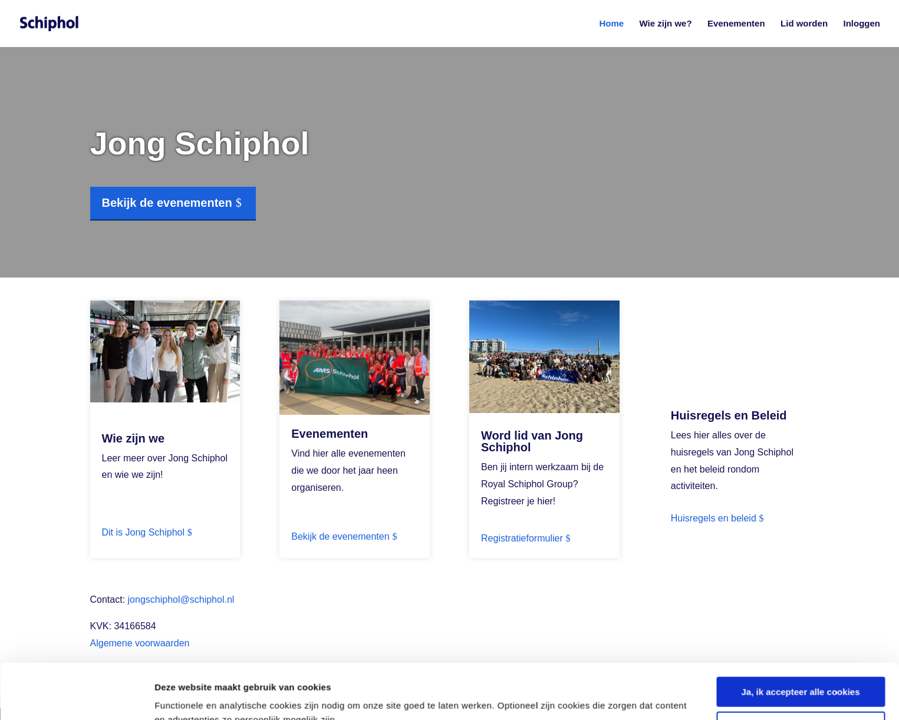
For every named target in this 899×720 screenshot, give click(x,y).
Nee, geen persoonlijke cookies (800, 671)
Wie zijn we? (666, 23)
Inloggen (862, 23)
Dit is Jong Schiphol (143, 532)
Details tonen (182, 697)
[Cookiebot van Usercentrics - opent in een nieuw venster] (76, 697)
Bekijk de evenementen (167, 202)
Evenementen (736, 23)
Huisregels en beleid (713, 518)
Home (611, 23)
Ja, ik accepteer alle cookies (801, 637)
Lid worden (804, 23)
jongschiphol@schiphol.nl (181, 600)
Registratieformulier (522, 538)
